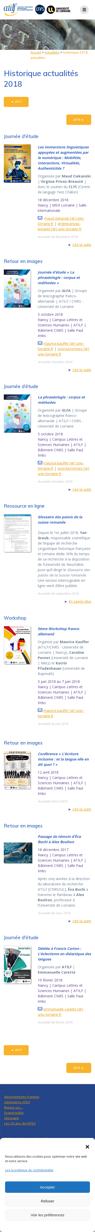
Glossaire (11, 1118)
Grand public (14, 1112)
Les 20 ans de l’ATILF (20, 1123)
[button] (87, 1146)
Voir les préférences (47, 1215)
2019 (78, 119)
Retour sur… (13, 1107)
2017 (16, 101)
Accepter (47, 1187)
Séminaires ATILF (17, 1102)
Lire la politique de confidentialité (29, 1170)
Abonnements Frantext (21, 1096)
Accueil (35, 52)
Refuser (47, 1201)
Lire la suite (81, 244)
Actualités (52, 52)
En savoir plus (80, 601)
